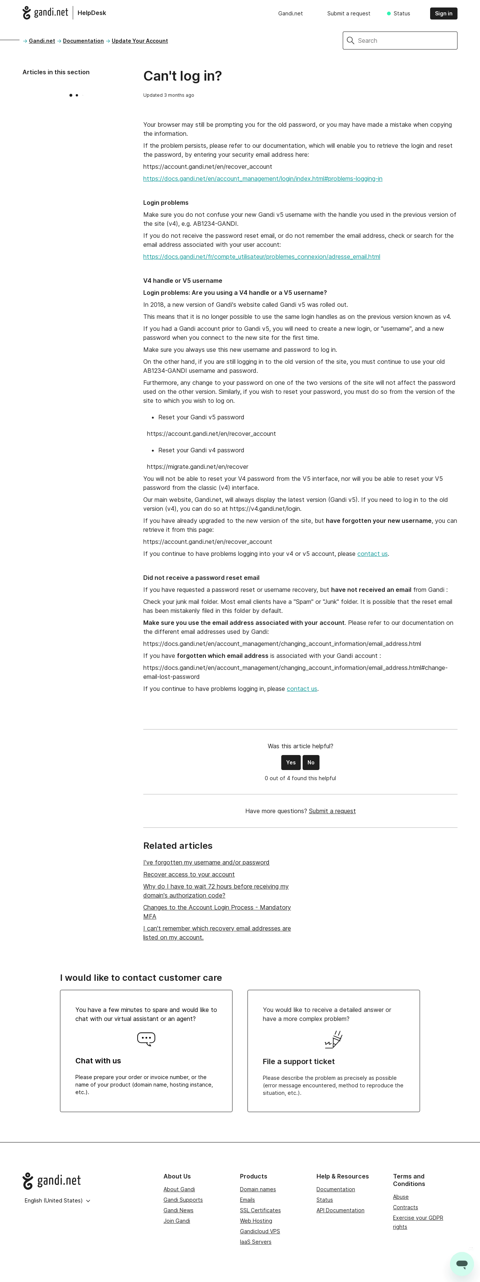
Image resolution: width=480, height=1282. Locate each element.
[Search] (408, 41)
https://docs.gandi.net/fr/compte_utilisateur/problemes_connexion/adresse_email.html (261, 256)
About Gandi (179, 1189)
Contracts (405, 1207)
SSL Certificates (260, 1210)
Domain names (258, 1189)
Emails (247, 1199)
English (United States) (57, 1200)
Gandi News (179, 1210)
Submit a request (348, 13)
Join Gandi (177, 1220)
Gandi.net (290, 13)
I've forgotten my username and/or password (206, 862)
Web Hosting (256, 1220)
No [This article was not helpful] (311, 762)
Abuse (401, 1196)
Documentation (83, 41)
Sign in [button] (444, 13)
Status (402, 13)
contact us (372, 553)
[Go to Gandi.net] (87, 1181)
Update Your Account (140, 41)
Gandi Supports (183, 1199)
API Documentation (340, 1210)
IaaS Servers (256, 1241)
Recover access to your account (189, 874)
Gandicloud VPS (260, 1231)
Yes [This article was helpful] (291, 762)
